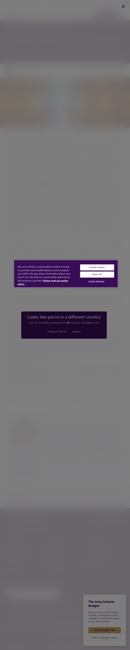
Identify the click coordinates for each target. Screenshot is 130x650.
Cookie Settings (96, 281)
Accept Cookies (97, 267)
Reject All (97, 274)
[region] (66, 273)
